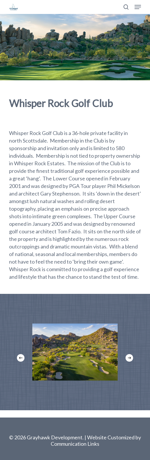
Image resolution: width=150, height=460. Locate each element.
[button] (138, 7)
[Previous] (20, 358)
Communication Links (75, 444)
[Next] (129, 358)
